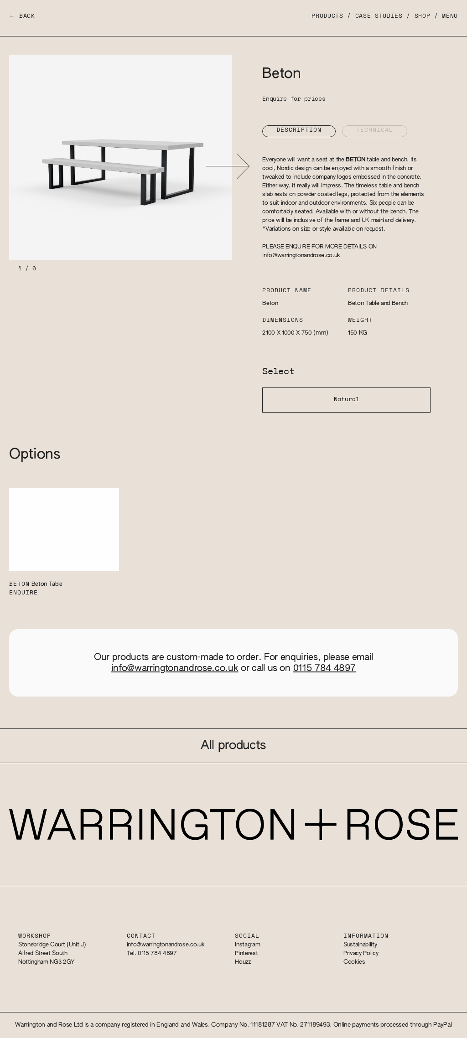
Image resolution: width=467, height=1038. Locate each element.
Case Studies (379, 16)
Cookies (354, 962)
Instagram (247, 945)
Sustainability (360, 945)
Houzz (242, 962)
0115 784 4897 (324, 668)
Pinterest (246, 953)
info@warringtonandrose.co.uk (301, 255)
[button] (227, 166)
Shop (423, 16)
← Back (22, 16)
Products (327, 16)
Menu (450, 16)
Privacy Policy (360, 953)
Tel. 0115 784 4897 (152, 953)
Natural (346, 400)
